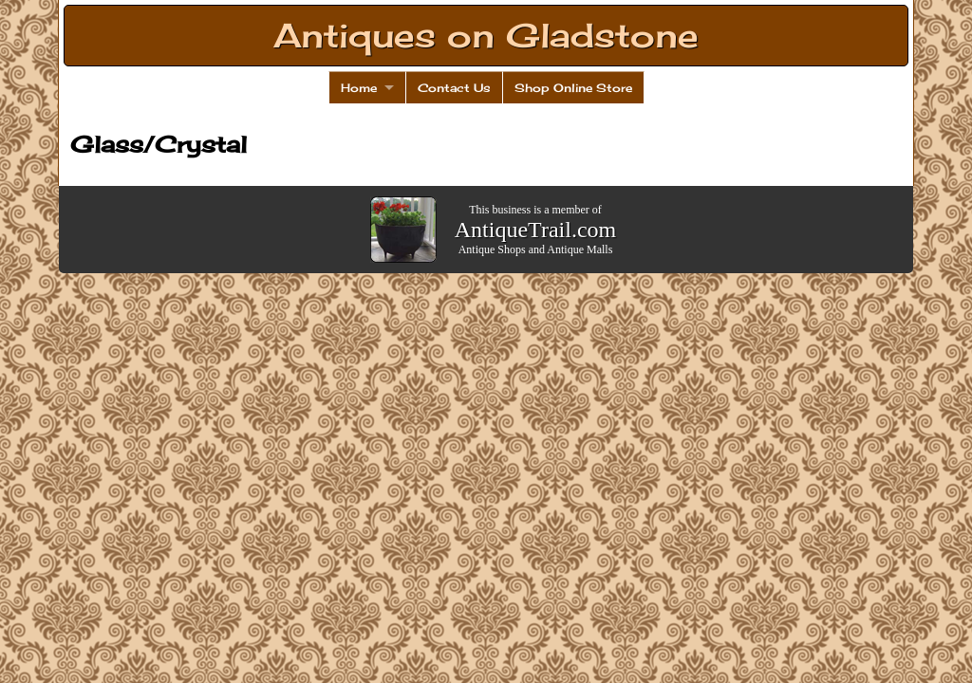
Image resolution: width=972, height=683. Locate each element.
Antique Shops (492, 249)
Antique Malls (579, 249)
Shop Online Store (573, 88)
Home (359, 88)
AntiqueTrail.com (535, 229)
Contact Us (454, 88)
